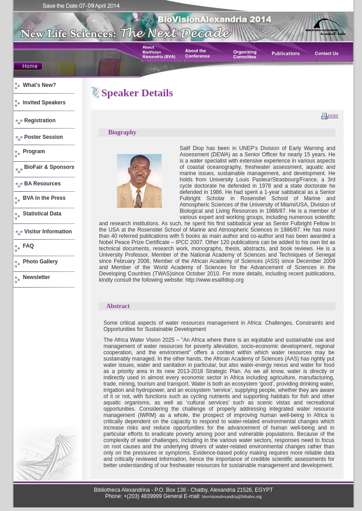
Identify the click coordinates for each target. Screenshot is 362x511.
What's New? (39, 85)
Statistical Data (42, 213)
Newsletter (36, 277)
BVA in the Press (44, 198)
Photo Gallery (40, 261)
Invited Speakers (44, 102)
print (333, 115)
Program (34, 151)
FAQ (28, 246)
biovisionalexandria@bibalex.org (232, 496)
